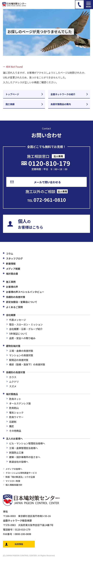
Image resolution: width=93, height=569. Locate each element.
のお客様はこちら (30, 224)
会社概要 (11, 315)
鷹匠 (11, 426)
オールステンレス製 (20, 403)
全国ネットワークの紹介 (63, 94)
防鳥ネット (15, 399)
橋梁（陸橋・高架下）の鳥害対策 (27, 364)
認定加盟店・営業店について (21, 302)
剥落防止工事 (16, 452)
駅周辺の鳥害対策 (18, 360)
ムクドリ (14, 381)
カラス (12, 377)
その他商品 (15, 431)
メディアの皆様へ (14, 468)
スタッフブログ (14, 258)
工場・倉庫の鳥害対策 (21, 351)
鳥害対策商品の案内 (61, 104)
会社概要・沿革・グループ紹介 (26, 329)
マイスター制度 (13, 480)
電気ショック (16, 412)
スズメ (12, 386)
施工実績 (10, 104)
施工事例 (11, 282)
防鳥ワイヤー (16, 417)
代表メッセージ (17, 320)
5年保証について (18, 333)
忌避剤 (12, 421)
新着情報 (11, 263)
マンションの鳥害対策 (21, 355)
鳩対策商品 (12, 394)
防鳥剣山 (14, 408)
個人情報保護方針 (14, 484)
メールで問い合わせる (47, 182)
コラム (9, 253)
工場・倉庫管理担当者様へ (23, 448)
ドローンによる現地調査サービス (21, 472)
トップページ (12, 94)
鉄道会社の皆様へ (18, 461)
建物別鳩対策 (13, 346)
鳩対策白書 (12, 273)
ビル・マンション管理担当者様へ (27, 443)
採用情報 (19, 544)
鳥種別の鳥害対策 (15, 297)
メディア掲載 (13, 268)
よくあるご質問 (14, 307)
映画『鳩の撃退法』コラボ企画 (20, 476)
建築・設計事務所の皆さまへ (24, 457)
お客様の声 (12, 286)
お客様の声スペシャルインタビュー (25, 292)
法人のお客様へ (14, 438)
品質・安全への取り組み (22, 338)
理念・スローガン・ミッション (26, 324)
